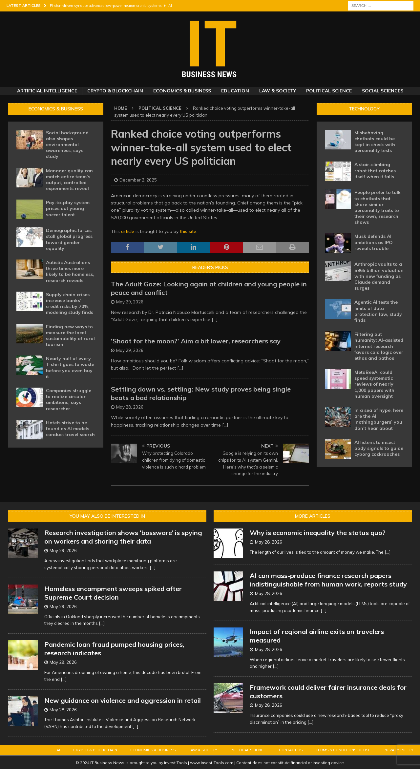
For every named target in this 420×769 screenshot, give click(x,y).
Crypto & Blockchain (115, 91)
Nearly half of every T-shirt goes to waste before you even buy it (70, 367)
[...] (215, 319)
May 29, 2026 (129, 301)
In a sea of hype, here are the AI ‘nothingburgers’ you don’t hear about (378, 419)
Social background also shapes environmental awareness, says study (67, 145)
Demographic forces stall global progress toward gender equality (69, 239)
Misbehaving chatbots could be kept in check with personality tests (374, 142)
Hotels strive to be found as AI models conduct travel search (70, 428)
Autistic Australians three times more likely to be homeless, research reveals (70, 271)
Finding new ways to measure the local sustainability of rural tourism (70, 336)
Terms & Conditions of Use (343, 750)
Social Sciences (382, 91)
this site (188, 231)
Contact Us (291, 750)
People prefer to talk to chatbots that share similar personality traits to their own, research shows (377, 207)
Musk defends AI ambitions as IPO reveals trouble (373, 242)
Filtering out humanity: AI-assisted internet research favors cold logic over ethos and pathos (378, 346)
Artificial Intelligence (47, 91)
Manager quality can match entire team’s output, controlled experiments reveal (69, 180)
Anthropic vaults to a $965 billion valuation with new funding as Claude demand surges (379, 276)
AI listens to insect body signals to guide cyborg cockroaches (378, 448)
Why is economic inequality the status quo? (318, 533)
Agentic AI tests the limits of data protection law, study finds (378, 311)
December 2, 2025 (138, 180)
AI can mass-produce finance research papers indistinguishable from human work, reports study (328, 579)
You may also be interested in (107, 516)
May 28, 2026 (129, 407)
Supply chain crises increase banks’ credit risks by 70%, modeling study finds (69, 304)
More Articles (312, 516)
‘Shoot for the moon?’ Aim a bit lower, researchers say (196, 341)
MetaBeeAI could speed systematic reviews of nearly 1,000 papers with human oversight (374, 384)
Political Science (329, 91)
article (127, 231)
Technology (364, 109)
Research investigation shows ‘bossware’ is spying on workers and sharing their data (123, 537)
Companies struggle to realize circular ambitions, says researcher (68, 400)
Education (235, 91)
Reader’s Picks (210, 267)
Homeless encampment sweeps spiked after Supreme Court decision (113, 593)
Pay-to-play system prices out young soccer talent (68, 208)
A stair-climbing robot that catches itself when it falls (375, 170)
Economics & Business (182, 91)
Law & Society (277, 91)
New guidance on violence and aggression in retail (122, 700)
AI (58, 750)
